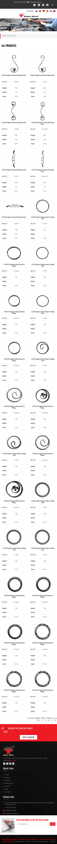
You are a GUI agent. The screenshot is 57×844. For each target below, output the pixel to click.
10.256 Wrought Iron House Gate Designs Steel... (14, 122)
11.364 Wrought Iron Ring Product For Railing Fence (42, 549)
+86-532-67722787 (10, 807)
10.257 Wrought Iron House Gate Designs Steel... (14, 170)
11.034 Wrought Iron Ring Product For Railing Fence (14, 454)
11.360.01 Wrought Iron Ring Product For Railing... (14, 596)
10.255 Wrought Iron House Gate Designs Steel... (42, 75)
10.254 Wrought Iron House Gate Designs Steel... (14, 75)
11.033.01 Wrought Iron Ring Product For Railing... (14, 407)
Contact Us (8, 792)
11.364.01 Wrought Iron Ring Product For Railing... (14, 643)
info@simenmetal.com (35, 2)
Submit (52, 824)
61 (52, 720)
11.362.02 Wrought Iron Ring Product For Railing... (14, 691)
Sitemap (53, 841)
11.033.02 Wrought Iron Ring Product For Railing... (42, 407)
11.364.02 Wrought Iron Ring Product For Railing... (42, 691)
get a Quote (28, 737)
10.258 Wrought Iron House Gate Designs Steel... (14, 217)
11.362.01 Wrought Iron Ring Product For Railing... (42, 596)
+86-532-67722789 (10, 810)
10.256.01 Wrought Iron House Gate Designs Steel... (42, 123)
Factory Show (9, 783)
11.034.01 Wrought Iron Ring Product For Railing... (42, 454)
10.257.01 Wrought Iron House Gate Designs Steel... (43, 170)
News (6, 789)
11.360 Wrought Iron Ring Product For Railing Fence (42, 501)
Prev (38, 720)
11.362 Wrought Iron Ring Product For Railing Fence (14, 549)
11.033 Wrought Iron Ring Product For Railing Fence (42, 360)
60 (49, 720)
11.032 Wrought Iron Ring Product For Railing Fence (42, 312)
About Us (7, 777)
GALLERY (7, 786)
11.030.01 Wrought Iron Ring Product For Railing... (14, 265)
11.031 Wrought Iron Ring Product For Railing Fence (42, 265)
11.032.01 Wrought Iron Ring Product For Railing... (14, 360)
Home (7, 775)
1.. (42, 720)
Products (7, 780)
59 (45, 720)
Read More (13, 760)
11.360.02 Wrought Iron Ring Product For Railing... (42, 643)
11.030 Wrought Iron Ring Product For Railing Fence (42, 218)
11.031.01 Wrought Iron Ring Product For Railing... (14, 312)
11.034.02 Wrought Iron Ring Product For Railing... (14, 501)
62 (55, 720)
